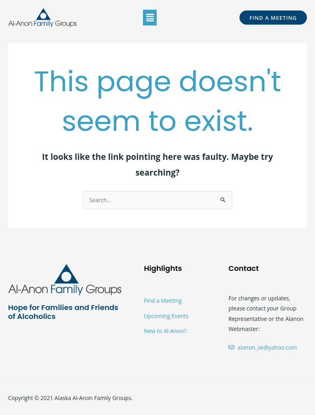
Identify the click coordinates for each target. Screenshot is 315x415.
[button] (150, 17)
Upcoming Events (166, 316)
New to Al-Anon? (165, 331)
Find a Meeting (163, 300)
